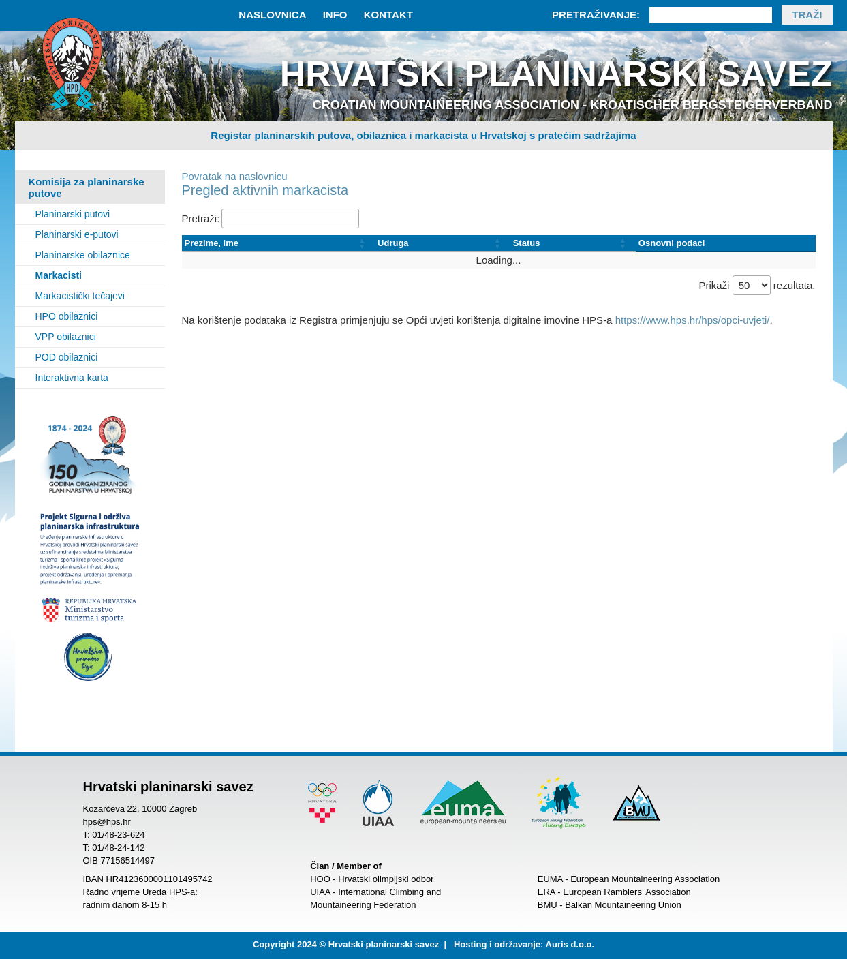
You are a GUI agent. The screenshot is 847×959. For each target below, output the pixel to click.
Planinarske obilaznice (82, 254)
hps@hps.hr (107, 822)
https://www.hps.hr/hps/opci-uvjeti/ (692, 320)
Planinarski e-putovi (77, 234)
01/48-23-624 (118, 834)
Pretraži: (201, 218)
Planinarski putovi (72, 214)
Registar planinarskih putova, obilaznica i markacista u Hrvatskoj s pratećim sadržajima (423, 135)
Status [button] (526, 243)
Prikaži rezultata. (756, 285)
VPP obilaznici (65, 336)
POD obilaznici (66, 357)
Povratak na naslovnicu (235, 176)
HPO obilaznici (66, 316)
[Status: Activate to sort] (573, 243)
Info (335, 14)
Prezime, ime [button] (212, 243)
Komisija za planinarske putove (86, 187)
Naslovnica (272, 14)
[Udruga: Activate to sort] (442, 243)
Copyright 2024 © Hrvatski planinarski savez (346, 944)
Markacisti (58, 275)
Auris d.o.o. (570, 944)
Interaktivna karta (71, 377)
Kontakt (388, 14)
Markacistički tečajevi (80, 295)
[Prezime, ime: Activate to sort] (278, 243)
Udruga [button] (393, 243)
